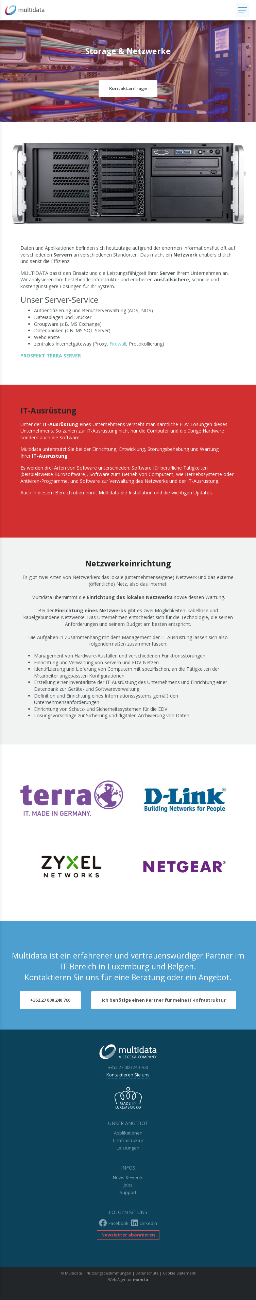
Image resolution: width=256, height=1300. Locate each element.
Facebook (114, 1223)
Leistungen (128, 1148)
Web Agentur (120, 1279)
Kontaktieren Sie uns (128, 1075)
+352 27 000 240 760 (50, 1000)
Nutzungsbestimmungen (108, 1273)
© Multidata (71, 1273)
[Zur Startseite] (118, 10)
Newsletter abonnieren (128, 1235)
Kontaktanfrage (128, 88)
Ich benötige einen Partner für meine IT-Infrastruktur (164, 1000)
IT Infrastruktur (128, 1140)
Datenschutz (147, 1273)
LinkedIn (144, 1223)
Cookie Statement (179, 1273)
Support (128, 1192)
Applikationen (128, 1133)
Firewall (117, 343)
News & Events (128, 1177)
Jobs (128, 1185)
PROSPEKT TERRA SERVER (50, 355)
